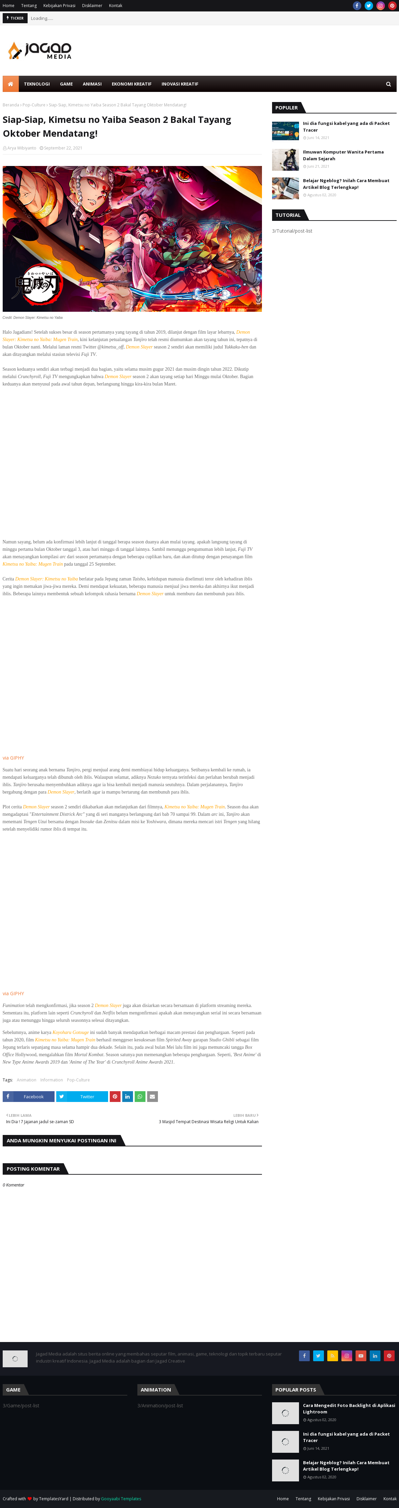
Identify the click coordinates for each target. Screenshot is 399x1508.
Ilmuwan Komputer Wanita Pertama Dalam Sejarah (343, 155)
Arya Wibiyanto (21, 148)
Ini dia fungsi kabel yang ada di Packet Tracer (346, 126)
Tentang (29, 5)
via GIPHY (13, 758)
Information (51, 1080)
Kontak (115, 5)
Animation (26, 1080)
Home (8, 5)
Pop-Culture (34, 105)
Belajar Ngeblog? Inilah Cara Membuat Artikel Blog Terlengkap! (346, 183)
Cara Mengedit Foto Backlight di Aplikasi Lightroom (349, 1408)
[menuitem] (11, 84)
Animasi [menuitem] (92, 84)
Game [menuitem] (66, 84)
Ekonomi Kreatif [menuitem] (132, 84)
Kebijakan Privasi (59, 5)
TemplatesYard (53, 1499)
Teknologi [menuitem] (37, 84)
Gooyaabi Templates (121, 1499)
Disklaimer (92, 5)
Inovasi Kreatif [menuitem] (180, 84)
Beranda (11, 105)
